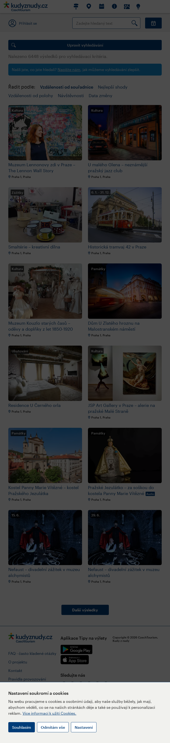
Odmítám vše (53, 727)
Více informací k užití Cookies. (49, 713)
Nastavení (84, 727)
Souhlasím (21, 727)
